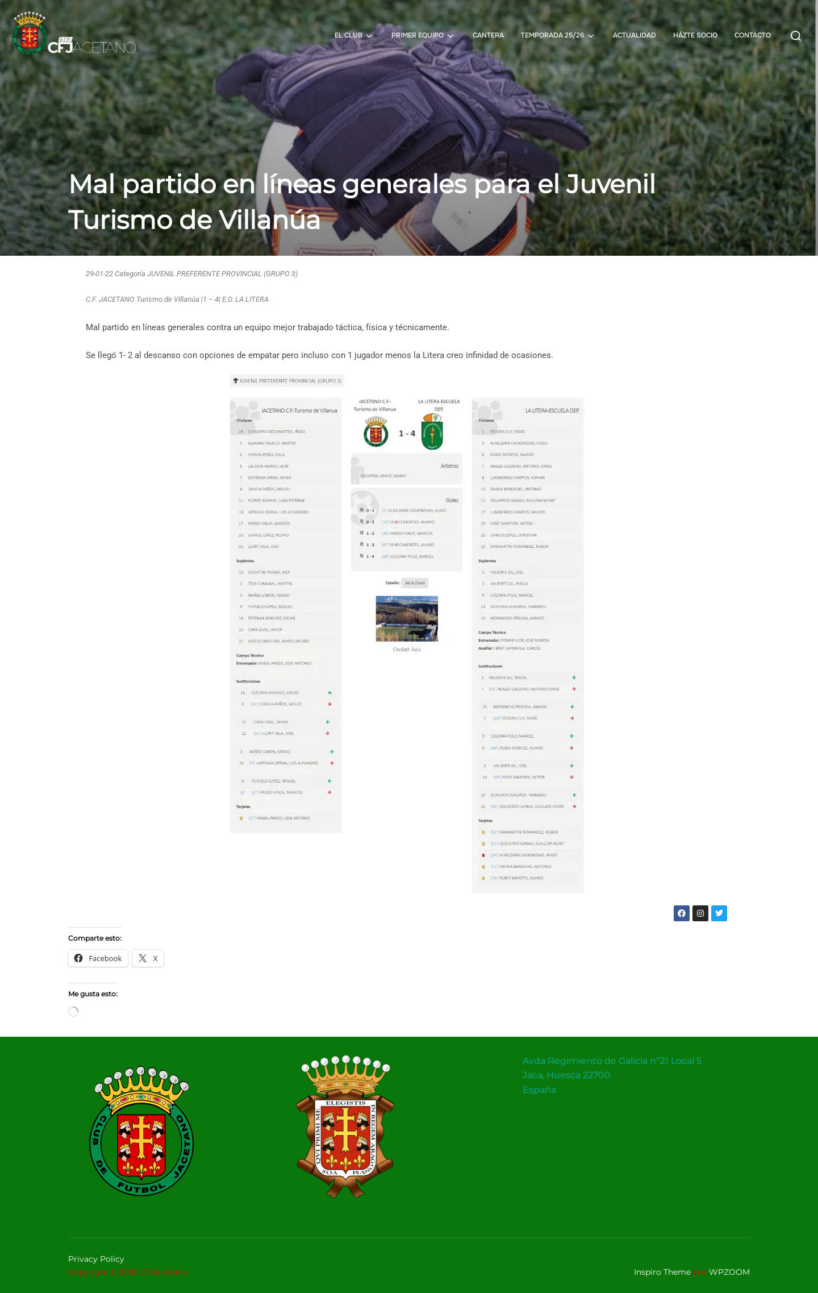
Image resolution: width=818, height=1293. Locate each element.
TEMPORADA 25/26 (558, 36)
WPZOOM (729, 1272)
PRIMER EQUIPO (423, 36)
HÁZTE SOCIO (695, 35)
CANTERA (488, 35)
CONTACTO (752, 35)
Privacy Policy (96, 1259)
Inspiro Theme (662, 1272)
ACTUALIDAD (634, 35)
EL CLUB (354, 36)
